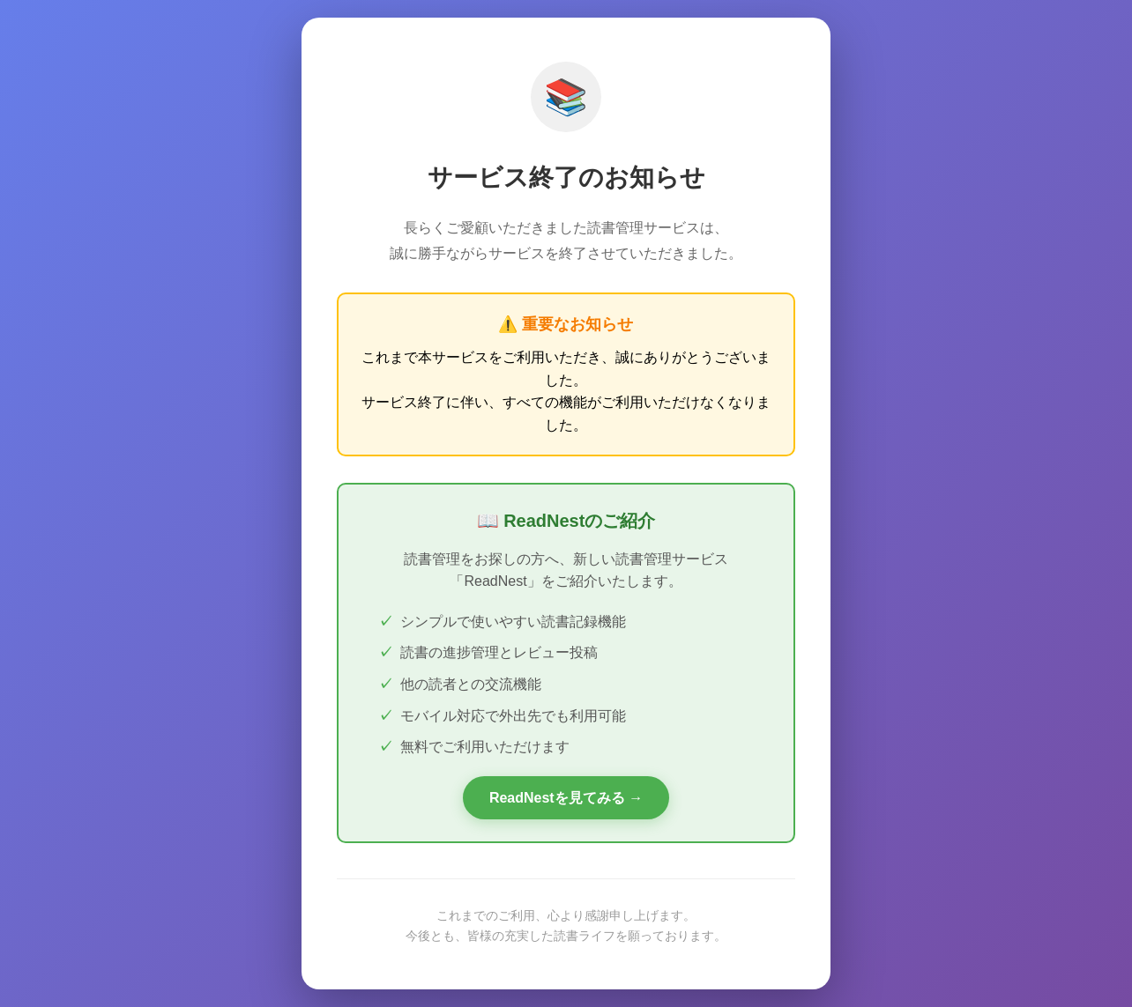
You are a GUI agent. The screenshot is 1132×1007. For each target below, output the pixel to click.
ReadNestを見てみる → (566, 797)
